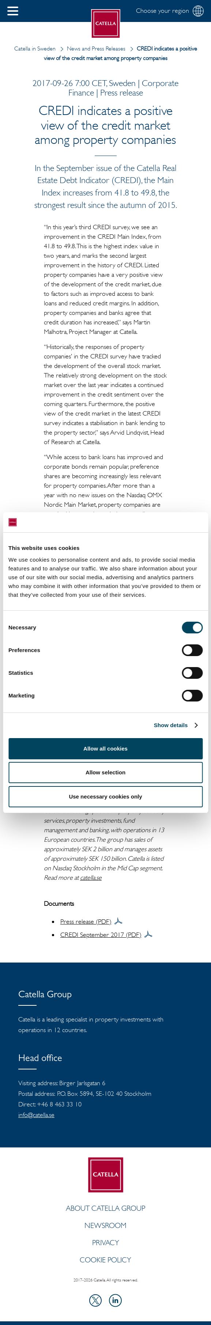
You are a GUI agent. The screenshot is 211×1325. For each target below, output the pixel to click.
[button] (13, 11)
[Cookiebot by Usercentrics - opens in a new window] (171, 522)
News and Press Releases (91, 48)
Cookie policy (105, 1259)
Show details (171, 725)
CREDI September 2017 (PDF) (101, 935)
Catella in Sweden (35, 48)
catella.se (91, 878)
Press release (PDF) (86, 922)
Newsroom (105, 1225)
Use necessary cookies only (105, 796)
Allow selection (105, 772)
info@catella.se (36, 1115)
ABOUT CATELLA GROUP (105, 1208)
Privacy (105, 1242)
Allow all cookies (105, 748)
